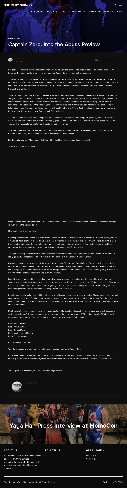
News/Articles (94, 11)
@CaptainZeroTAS (80, 358)
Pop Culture (14, 38)
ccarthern (18, 58)
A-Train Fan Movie (76, 11)
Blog (63, 11)
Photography (36, 11)
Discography (51, 11)
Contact (119, 11)
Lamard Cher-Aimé (43, 371)
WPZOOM (119, 482)
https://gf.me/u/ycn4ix (18, 358)
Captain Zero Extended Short (24, 231)
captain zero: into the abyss (24, 371)
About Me (108, 11)
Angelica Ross (56, 371)
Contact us (91, 459)
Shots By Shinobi (18, 5)
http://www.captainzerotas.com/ (50, 358)
